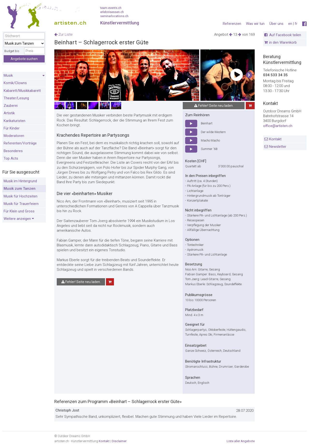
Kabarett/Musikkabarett (22, 90)
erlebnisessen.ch (112, 12)
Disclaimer (119, 441)
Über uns (276, 23)
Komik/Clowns (15, 83)
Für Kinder (12, 128)
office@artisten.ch (277, 126)
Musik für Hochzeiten (20, 196)
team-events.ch (110, 8)
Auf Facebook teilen (285, 35)
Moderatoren (14, 136)
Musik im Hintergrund (20, 181)
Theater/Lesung (16, 98)
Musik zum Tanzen (19, 188)
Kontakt (275, 139)
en (290, 23)
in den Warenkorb (283, 42)
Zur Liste (63, 34)
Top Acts (11, 158)
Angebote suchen (24, 59)
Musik (24, 75)
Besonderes (13, 151)
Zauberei (11, 105)
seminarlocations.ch (114, 16)
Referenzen (232, 23)
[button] (249, 75)
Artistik (9, 113)
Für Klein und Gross (19, 211)
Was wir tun (255, 23)
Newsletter (277, 146)
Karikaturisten (14, 121)
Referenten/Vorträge (20, 143)
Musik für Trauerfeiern (21, 204)
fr (296, 23)
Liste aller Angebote (241, 441)
